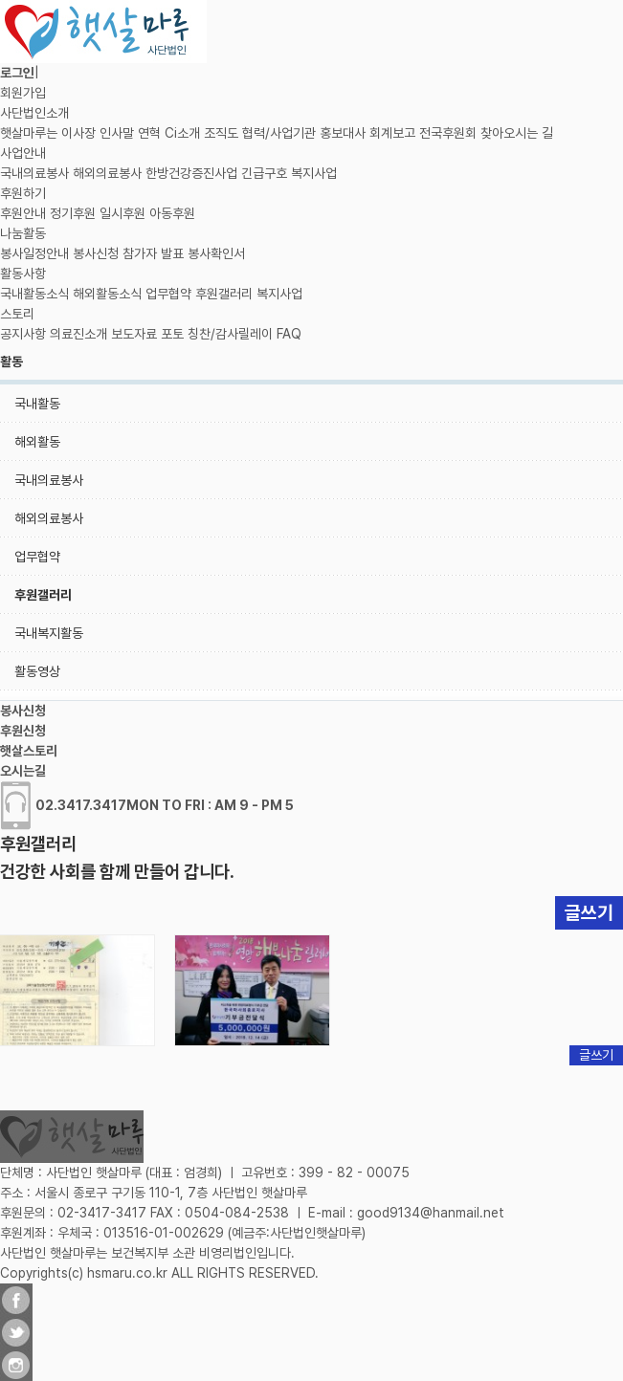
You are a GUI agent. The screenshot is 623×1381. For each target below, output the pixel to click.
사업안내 (23, 153)
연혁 (149, 133)
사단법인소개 (34, 113)
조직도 (221, 133)
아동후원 (172, 213)
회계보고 (392, 133)
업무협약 (168, 293)
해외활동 (37, 441)
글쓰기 (589, 912)
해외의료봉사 (107, 173)
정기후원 (73, 213)
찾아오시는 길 (516, 133)
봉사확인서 (216, 253)
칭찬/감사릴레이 (230, 333)
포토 (172, 333)
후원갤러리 (224, 293)
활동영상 (37, 671)
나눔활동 (23, 233)
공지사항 (23, 333)
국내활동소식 (34, 293)
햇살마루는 (28, 133)
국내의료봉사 (34, 173)
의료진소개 (78, 333)
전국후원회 (448, 133)
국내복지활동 (48, 633)
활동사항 (23, 273)
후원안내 (23, 213)
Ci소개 (182, 133)
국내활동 (37, 403)
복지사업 (314, 173)
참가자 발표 (153, 253)
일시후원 (122, 213)
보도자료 (134, 333)
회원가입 (23, 92)
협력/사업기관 (279, 133)
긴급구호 (264, 173)
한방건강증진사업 (191, 173)
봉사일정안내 (34, 253)
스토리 (17, 313)
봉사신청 (96, 253)
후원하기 (23, 193)
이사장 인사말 (97, 133)
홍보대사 (343, 133)
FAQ (289, 333)
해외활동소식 (107, 293)
